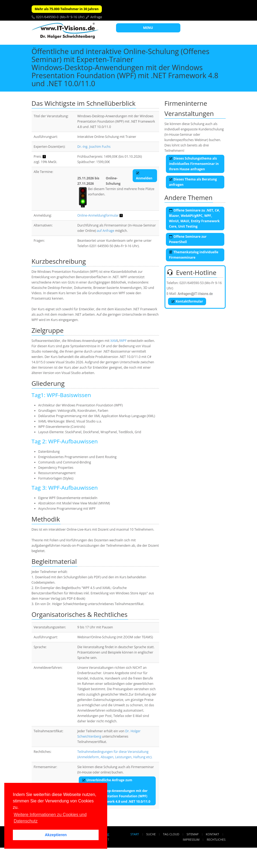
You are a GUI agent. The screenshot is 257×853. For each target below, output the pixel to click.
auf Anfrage (105, 230)
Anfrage (96, 17)
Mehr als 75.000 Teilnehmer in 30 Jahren (67, 9)
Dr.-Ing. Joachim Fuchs (94, 146)
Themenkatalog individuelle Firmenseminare (193, 255)
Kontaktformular (187, 301)
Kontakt (212, 834)
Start (135, 834)
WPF (123, 340)
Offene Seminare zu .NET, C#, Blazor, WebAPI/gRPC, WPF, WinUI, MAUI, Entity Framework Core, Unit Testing (194, 218)
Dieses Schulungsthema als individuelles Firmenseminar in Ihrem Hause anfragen (194, 163)
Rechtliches (216, 839)
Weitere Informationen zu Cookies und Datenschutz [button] (50, 817)
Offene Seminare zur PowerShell (188, 239)
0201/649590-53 (192, 283)
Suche (151, 834)
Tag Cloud (171, 834)
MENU (148, 27)
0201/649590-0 (47, 17)
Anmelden (144, 175)
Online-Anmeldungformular (98, 215)
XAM (113, 340)
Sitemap (193, 834)
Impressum (191, 839)
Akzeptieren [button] (56, 835)
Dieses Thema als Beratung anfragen (193, 182)
